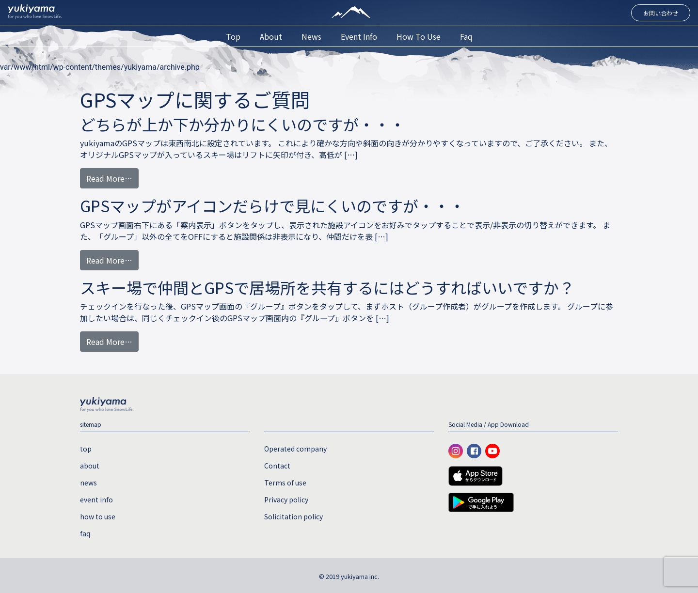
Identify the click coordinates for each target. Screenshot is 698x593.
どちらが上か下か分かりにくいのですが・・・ (242, 124)
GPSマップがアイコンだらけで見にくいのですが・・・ (272, 205)
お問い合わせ (660, 13)
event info (359, 36)
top (233, 36)
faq (466, 36)
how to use (419, 36)
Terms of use (285, 482)
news (311, 36)
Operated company (295, 448)
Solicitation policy (293, 516)
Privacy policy (286, 499)
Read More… (109, 178)
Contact (277, 465)
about (271, 36)
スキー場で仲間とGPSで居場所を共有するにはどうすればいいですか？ (327, 287)
